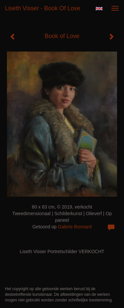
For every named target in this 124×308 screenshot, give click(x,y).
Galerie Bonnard (75, 226)
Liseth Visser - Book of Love (42, 8)
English (99, 9)
